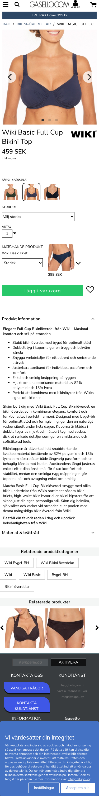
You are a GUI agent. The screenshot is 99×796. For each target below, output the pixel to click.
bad (6, 24)
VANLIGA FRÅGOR (27, 688)
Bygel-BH (60, 574)
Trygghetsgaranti (72, 685)
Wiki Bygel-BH (16, 562)
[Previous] (10, 77)
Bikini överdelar (17, 586)
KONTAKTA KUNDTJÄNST (27, 705)
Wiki (8, 574)
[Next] (89, 77)
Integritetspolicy (72, 697)
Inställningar (44, 788)
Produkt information (21, 319)
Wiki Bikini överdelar (57, 562)
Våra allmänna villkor (72, 691)
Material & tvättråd (20, 533)
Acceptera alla (77, 788)
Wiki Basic (31, 574)
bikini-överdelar (34, 24)
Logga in (75, 6)
